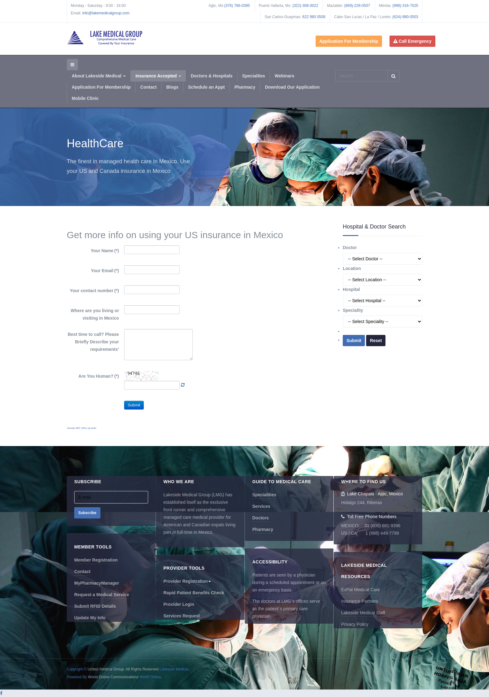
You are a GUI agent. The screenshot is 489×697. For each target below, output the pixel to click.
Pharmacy (245, 87)
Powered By (77, 677)
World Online (150, 677)
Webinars (284, 75)
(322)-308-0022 (305, 5)
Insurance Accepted (158, 75)
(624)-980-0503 (405, 17)
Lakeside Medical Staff (363, 612)
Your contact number (94, 290)
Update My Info (89, 617)
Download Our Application (292, 87)
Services (261, 506)
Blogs (172, 87)
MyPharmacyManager (96, 583)
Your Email (105, 270)
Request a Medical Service (101, 594)
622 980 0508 (314, 17)
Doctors (260, 517)
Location (352, 268)
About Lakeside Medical (99, 75)
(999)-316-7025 (405, 5)
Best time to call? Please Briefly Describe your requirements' (93, 342)
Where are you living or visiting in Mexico (95, 314)
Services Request (181, 615)
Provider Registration (187, 581)
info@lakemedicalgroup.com (106, 13)
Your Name (105, 250)
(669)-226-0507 (357, 5)
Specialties (253, 75)
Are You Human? (98, 376)
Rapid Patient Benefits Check (193, 592)
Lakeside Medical (174, 669)
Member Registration (96, 559)
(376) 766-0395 (237, 5)
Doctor (350, 247)
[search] (361, 75)
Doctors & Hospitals (212, 75)
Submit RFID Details (95, 606)
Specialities (264, 494)
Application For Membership (348, 41)
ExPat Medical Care (360, 589)
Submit (134, 405)
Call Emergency (412, 41)
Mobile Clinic (85, 98)
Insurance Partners (359, 601)
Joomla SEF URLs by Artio (81, 428)
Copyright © (77, 669)
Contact (148, 87)
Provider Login (178, 604)
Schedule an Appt (206, 87)
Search (393, 75)
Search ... (335, 70)
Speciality (353, 310)
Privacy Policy (354, 624)
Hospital (351, 289)
